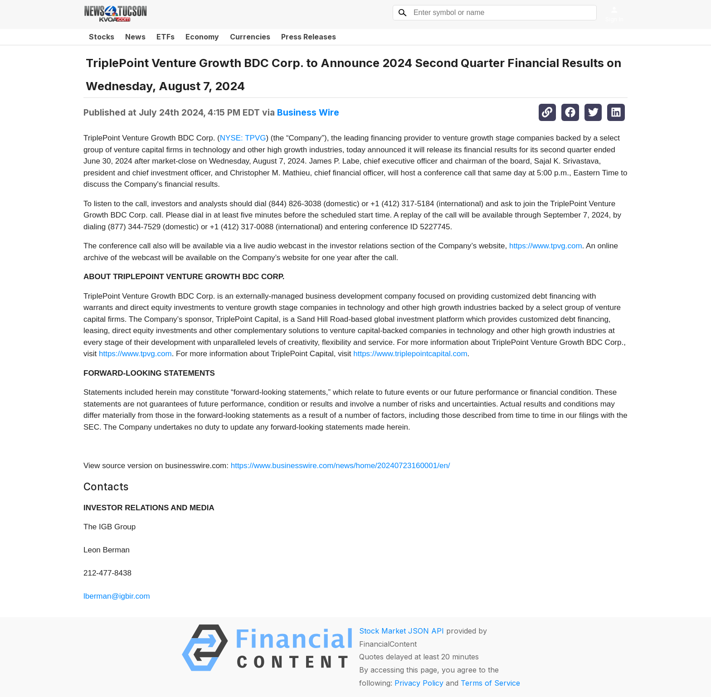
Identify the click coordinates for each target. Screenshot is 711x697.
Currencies (250, 36)
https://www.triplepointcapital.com (410, 353)
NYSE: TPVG (243, 138)
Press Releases (308, 36)
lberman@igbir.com (116, 596)
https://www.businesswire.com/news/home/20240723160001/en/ (340, 465)
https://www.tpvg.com (545, 246)
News (135, 36)
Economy (202, 36)
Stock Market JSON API (401, 630)
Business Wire (308, 112)
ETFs (165, 36)
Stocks (101, 36)
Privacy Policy (418, 682)
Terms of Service (490, 682)
